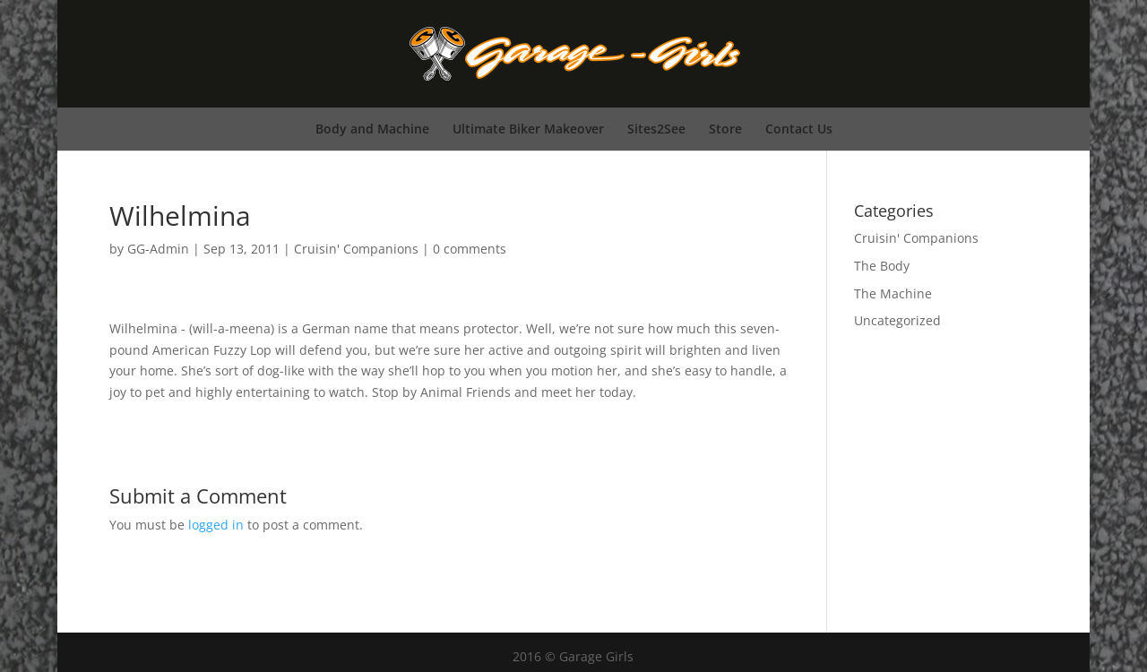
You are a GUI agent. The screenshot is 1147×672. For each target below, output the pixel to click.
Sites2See (656, 128)
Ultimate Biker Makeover (528, 128)
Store (725, 128)
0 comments (469, 248)
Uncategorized (897, 320)
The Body (882, 265)
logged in (216, 524)
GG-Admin (158, 248)
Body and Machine (372, 128)
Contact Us (798, 128)
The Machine (893, 293)
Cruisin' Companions (356, 248)
